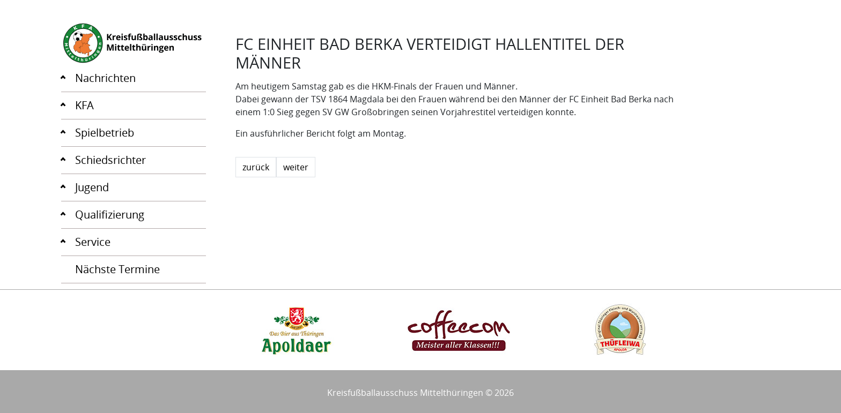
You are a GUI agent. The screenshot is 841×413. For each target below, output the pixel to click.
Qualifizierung (109, 214)
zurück (255, 167)
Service (92, 242)
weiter (295, 167)
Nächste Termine (117, 269)
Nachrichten (105, 78)
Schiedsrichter (110, 160)
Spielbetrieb (104, 132)
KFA (84, 105)
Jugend (92, 187)
